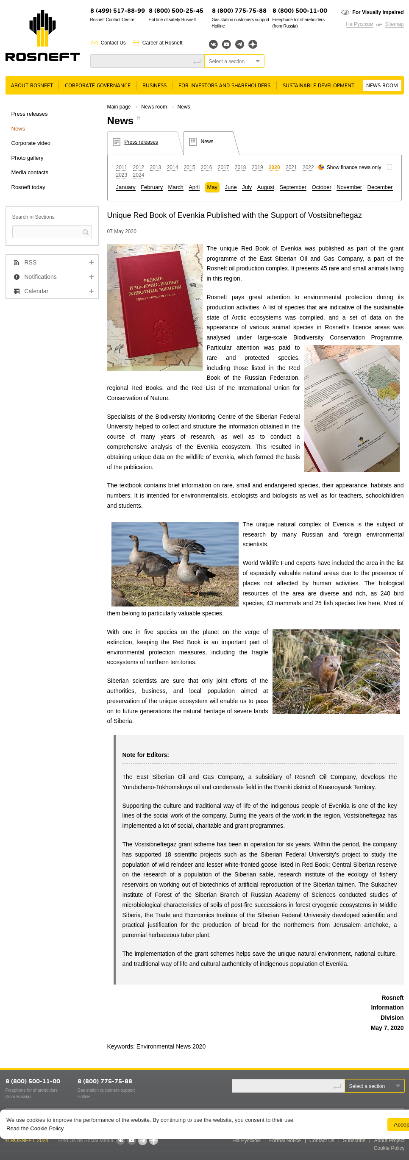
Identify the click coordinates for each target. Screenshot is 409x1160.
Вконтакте (213, 44)
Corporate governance (98, 86)
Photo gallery (27, 158)
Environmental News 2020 (171, 1046)
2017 (223, 167)
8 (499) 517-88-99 (117, 11)
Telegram (239, 44)
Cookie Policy (389, 1148)
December (380, 187)
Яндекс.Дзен (252, 44)
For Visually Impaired (377, 12)
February (152, 187)
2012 (139, 167)
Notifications (41, 276)
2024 (139, 175)
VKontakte (120, 1140)
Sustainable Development (318, 86)
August (265, 187)
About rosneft (32, 86)
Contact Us (113, 43)
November (349, 187)
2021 (291, 167)
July (247, 187)
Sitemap (394, 24)
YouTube (226, 44)
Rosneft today (28, 187)
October (321, 187)
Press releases (29, 114)
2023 (122, 175)
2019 (257, 167)
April (194, 187)
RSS (31, 262)
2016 (206, 167)
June (231, 187)
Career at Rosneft (162, 43)
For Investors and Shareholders (224, 86)
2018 (240, 167)
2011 (122, 167)
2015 (189, 167)
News (18, 128)
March (176, 187)
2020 (274, 167)
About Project (389, 1140)
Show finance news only (354, 167)
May (212, 187)
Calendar (37, 291)
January (126, 187)
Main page (119, 107)
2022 (308, 167)
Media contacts (29, 172)
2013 (155, 167)
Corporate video (31, 143)
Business (154, 86)
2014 (172, 167)
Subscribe (354, 1140)
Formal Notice (285, 1140)
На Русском (359, 24)
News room (382, 86)
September (293, 187)
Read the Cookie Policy (35, 1128)
